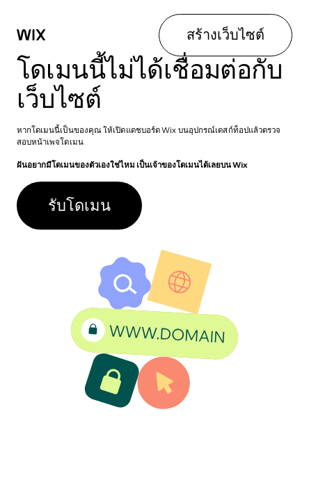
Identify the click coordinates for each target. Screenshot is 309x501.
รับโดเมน (79, 205)
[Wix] (31, 34)
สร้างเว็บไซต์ (225, 34)
